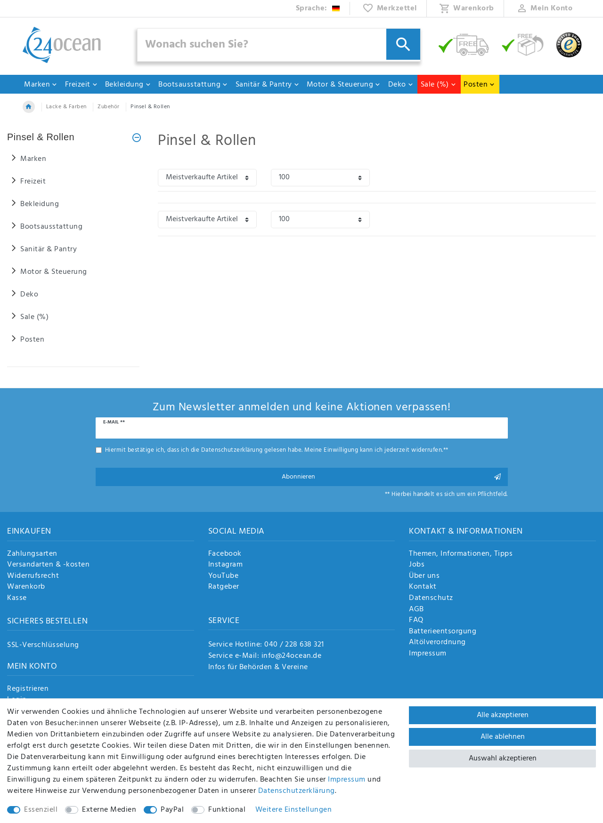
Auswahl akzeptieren (503, 758)
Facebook (225, 554)
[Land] (318, 8)
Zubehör (109, 107)
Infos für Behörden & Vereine (258, 667)
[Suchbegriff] (279, 45)
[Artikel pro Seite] (320, 177)
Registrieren (28, 689)
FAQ (416, 620)
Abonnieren (391, 476)
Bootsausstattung (193, 85)
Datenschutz (431, 598)
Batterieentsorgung (442, 632)
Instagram (225, 565)
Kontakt (423, 587)
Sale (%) (438, 85)
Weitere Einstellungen (293, 809)
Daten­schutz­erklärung (296, 791)
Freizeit (81, 85)
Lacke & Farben (66, 107)
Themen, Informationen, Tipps (461, 554)
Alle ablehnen (503, 737)
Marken (40, 85)
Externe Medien (109, 809)
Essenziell (40, 809)
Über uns (424, 576)
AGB (416, 610)
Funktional (226, 809)
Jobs (416, 565)
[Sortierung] (207, 177)
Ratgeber (223, 587)
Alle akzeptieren (503, 715)
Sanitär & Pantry (268, 85)
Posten (479, 85)
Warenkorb (26, 587)
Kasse (17, 598)
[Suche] (403, 44)
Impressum (428, 654)
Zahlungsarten (32, 554)
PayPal (172, 809)
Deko (401, 85)
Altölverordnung (437, 643)
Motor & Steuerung (344, 85)
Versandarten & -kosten (48, 565)
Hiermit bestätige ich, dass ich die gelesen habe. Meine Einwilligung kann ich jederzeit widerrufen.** (276, 450)
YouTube (223, 576)
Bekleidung (128, 85)
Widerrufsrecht (33, 576)
